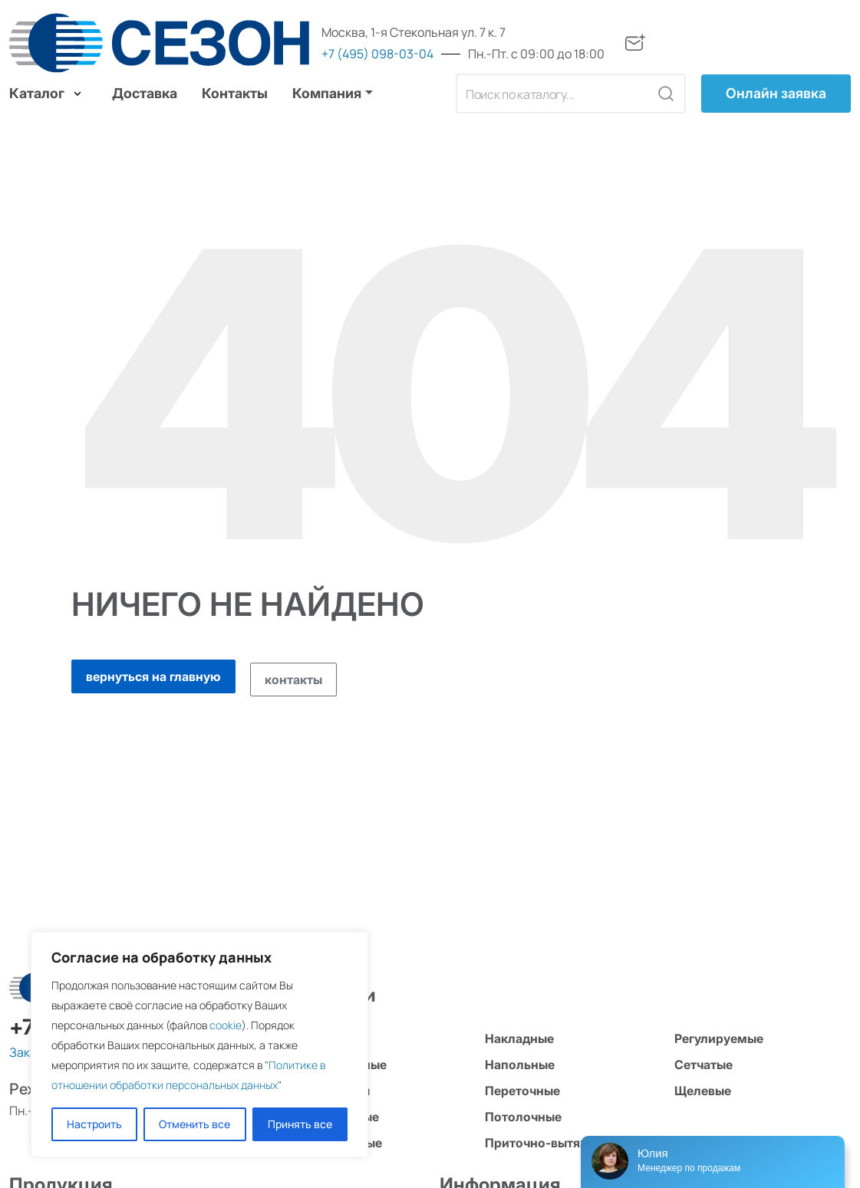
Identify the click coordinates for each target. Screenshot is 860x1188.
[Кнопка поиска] (665, 93)
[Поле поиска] (553, 93)
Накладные (519, 1038)
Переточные (522, 1090)
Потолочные (523, 1116)
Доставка (144, 93)
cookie (225, 1025)
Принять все (300, 1124)
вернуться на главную (153, 676)
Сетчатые (703, 1064)
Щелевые (702, 1090)
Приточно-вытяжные (550, 1142)
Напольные (520, 1064)
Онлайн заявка (776, 93)
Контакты (235, 93)
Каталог (46, 93)
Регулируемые (718, 1038)
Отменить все (194, 1124)
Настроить (94, 1124)
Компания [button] (326, 93)
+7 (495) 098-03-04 (377, 53)
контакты (293, 679)
